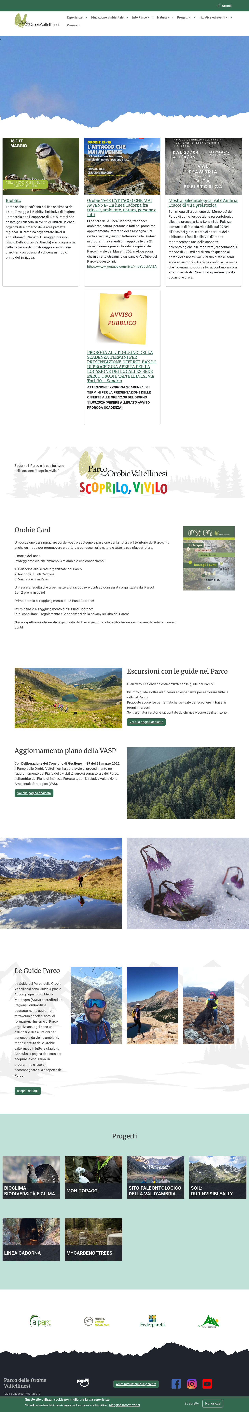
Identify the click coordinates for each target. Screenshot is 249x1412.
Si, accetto (192, 1403)
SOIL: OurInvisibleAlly (212, 1191)
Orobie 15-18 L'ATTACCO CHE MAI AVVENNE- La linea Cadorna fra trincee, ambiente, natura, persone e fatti (121, 207)
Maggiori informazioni (124, 1405)
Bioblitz (13, 200)
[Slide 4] (117, 1039)
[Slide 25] (167, 1039)
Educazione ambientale (107, 17)
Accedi (226, 6)
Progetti (184, 17)
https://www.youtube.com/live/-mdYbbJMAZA (122, 266)
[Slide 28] (174, 1039)
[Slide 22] (160, 1039)
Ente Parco (140, 17)
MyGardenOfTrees (89, 1253)
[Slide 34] (188, 1039)
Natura (163, 17)
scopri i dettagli (27, 1091)
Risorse (73, 25)
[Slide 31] (181, 1039)
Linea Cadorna (22, 1253)
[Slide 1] (110, 1039)
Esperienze (75, 17)
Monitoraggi (82, 1191)
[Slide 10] (131, 1039)
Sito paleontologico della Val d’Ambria (155, 1191)
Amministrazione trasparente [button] (136, 1384)
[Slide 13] (138, 1039)
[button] (81, 1005)
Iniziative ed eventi (213, 17)
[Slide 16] (145, 1039)
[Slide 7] (124, 1039)
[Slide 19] (153, 1039)
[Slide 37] (195, 1039)
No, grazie (212, 1403)
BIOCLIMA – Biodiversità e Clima (29, 1191)
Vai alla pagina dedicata (146, 722)
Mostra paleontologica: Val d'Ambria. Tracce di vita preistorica (203, 203)
